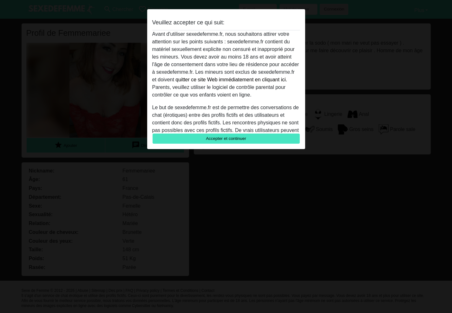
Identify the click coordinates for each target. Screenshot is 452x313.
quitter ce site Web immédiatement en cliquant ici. (231, 79)
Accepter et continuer (226, 138)
